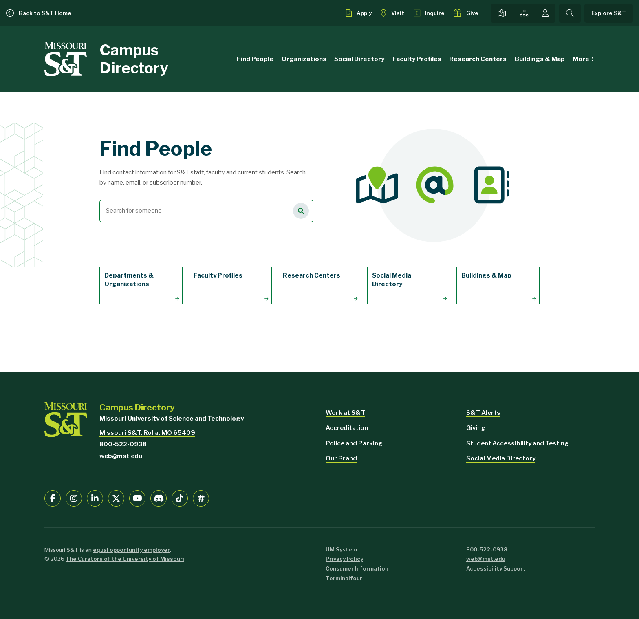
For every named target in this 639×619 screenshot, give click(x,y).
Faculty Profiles (416, 59)
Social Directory (359, 59)
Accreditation (347, 428)
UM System (341, 549)
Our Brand (341, 458)
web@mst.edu (120, 456)
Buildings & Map (540, 59)
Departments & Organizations (129, 280)
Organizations (304, 59)
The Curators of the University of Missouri (125, 558)
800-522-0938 (123, 444)
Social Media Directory (391, 280)
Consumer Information (357, 568)
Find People (255, 59)
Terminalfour (344, 578)
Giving (475, 428)
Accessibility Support (496, 568)
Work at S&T (345, 412)
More (581, 59)
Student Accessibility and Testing (517, 443)
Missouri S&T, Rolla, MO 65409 (147, 432)
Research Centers (478, 59)
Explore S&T (608, 13)
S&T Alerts (483, 412)
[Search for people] (301, 211)
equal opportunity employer (131, 549)
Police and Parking (354, 443)
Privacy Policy (344, 558)
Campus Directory (133, 59)
